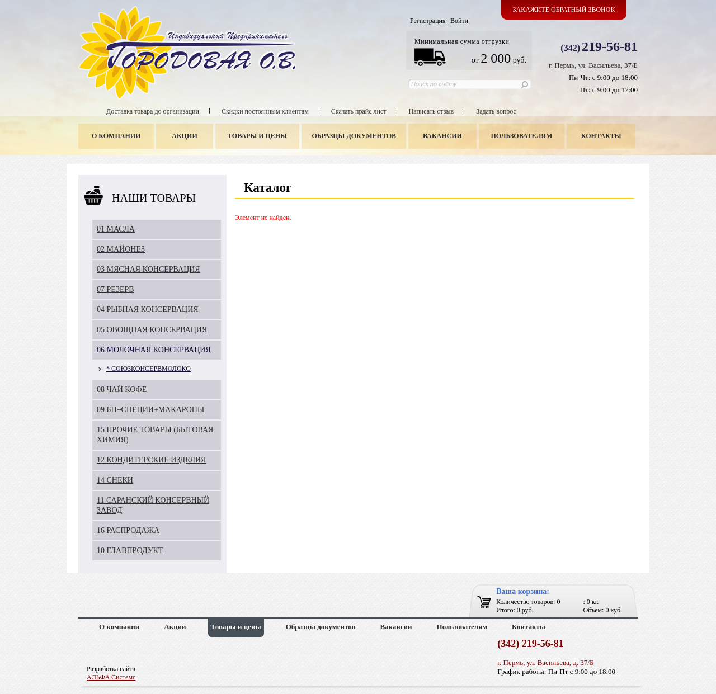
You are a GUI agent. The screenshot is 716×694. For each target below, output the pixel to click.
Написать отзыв (431, 111)
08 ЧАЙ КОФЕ (122, 389)
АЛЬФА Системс (111, 677)
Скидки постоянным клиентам (265, 111)
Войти (459, 21)
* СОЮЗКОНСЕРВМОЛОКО (148, 368)
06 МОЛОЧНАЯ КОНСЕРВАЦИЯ (154, 350)
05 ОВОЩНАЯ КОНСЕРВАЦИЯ (152, 329)
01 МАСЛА (116, 229)
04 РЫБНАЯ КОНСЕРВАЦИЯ (148, 309)
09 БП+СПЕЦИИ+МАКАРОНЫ (150, 409)
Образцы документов (354, 136)
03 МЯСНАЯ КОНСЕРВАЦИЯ (148, 269)
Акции (184, 136)
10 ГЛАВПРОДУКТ (130, 550)
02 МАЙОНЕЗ (121, 249)
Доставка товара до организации (152, 111)
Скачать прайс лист (359, 111)
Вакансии (442, 136)
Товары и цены (257, 136)
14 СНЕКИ (115, 480)
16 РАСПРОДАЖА (128, 530)
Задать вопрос (496, 111)
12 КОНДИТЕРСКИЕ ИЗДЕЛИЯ (151, 460)
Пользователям (522, 136)
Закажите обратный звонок (564, 9)
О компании (116, 136)
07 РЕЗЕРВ (115, 289)
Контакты (601, 136)
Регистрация (428, 21)
